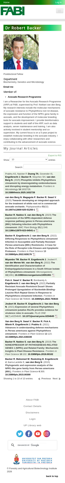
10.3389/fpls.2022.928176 (18, 254)
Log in (58, 2)
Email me (8, 87)
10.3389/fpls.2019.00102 (40, 354)
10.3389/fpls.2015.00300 (18, 374)
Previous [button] (46, 378)
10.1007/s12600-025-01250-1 (20, 209)
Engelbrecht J (12, 177)
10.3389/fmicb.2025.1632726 (20, 192)
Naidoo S (21, 215)
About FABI (32, 399)
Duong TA (33, 173)
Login (32, 419)
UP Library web (32, 425)
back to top (52, 476)
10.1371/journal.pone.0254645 (38, 316)
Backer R (26, 177)
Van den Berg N (13, 321)
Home (6, 2)
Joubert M (10, 303)
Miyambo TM (12, 259)
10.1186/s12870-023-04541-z (20, 230)
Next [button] (55, 378)
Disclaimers (32, 412)
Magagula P (29, 197)
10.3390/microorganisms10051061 (33, 275)
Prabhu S (36, 324)
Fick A (8, 280)
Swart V (52, 197)
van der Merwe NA (15, 262)
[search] (32, 445)
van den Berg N (13, 197)
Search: (38, 166)
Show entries (29, 159)
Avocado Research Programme (24, 97)
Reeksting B (37, 359)
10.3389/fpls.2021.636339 (18, 337)
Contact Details (32, 406)
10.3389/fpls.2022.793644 (45, 299)
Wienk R (9, 324)
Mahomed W (23, 359)
